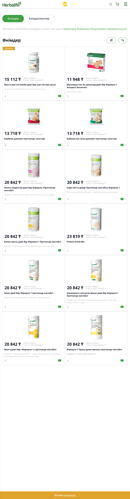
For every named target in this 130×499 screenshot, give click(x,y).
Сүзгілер (111, 40)
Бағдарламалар (39, 18)
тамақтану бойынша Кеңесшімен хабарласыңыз (94, 29)
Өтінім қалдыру (65, 495)
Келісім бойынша (122, 40)
